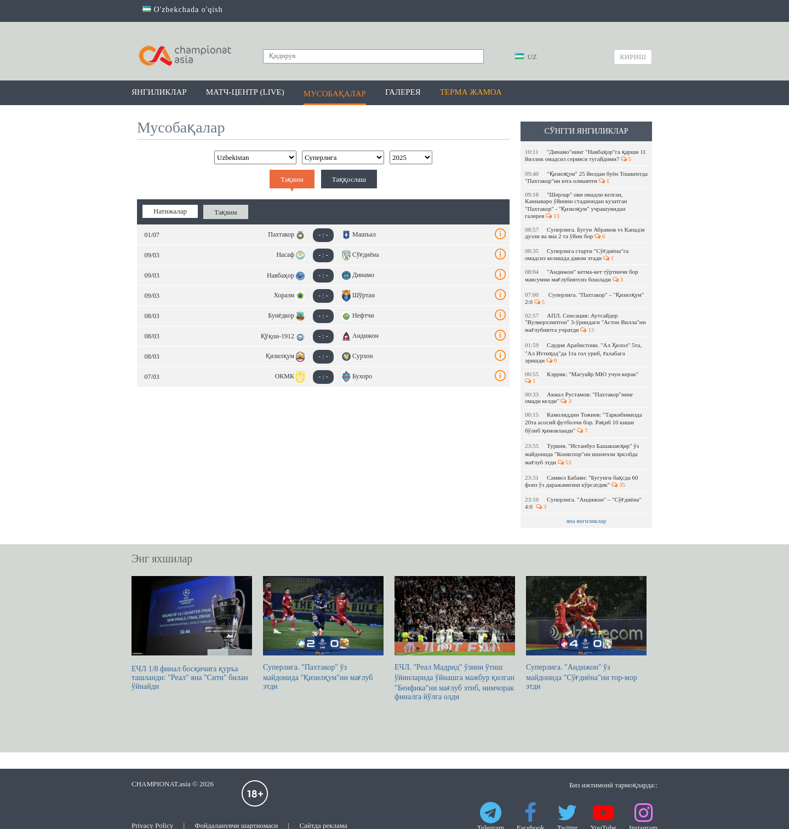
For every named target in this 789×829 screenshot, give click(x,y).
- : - (323, 235)
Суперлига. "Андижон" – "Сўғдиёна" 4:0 (583, 503)
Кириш (633, 57)
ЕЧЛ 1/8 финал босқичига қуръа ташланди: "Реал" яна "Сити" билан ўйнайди (192, 633)
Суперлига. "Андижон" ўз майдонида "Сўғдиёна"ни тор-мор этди (586, 633)
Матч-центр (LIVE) (245, 92)
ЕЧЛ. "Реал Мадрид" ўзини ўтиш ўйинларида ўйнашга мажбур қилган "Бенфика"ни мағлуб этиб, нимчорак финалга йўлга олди (455, 638)
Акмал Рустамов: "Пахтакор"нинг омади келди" (579, 397)
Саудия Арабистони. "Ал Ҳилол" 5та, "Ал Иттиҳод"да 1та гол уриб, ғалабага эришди (583, 353)
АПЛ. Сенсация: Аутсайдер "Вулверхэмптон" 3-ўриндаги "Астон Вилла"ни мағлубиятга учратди (585, 322)
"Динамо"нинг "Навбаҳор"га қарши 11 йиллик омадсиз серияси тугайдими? (585, 155)
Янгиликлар (159, 92)
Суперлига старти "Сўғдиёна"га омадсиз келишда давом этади (576, 254)
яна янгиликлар (587, 520)
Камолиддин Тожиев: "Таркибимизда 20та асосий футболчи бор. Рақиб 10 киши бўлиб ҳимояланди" (583, 422)
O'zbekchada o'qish (182, 9)
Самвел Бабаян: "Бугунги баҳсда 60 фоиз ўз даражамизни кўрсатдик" (581, 481)
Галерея (403, 92)
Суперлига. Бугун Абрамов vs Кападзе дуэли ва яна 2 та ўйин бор (585, 232)
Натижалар (170, 211)
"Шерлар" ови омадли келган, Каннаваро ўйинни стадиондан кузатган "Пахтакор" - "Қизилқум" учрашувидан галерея (576, 205)
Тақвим (292, 179)
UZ (526, 57)
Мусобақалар (335, 93)
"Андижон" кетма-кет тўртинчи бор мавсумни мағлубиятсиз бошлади (581, 275)
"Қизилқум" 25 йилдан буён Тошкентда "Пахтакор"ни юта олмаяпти (586, 177)
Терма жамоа (471, 92)
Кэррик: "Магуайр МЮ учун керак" (582, 377)
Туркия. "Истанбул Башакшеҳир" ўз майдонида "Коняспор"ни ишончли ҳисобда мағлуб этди (582, 453)
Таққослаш (349, 179)
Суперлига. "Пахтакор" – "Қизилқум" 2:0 (584, 298)
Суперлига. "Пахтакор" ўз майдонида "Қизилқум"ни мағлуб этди (323, 633)
